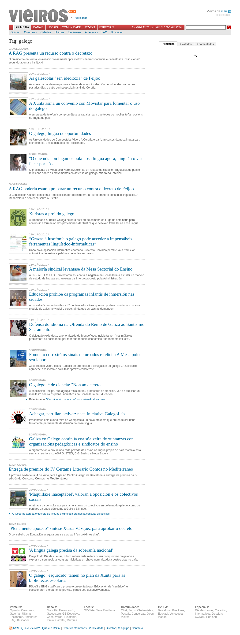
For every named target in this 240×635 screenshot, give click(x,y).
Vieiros (43, 16)
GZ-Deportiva (70, 613)
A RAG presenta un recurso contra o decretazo (51, 53)
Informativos (202, 613)
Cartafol (60, 620)
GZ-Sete (89, 610)
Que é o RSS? (51, 628)
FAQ (104, 32)
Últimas (59, 32)
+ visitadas (168, 43)
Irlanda (162, 617)
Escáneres (74, 32)
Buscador (117, 32)
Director (111, 628)
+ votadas (186, 44)
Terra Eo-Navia (105, 610)
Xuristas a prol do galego (51, 213)
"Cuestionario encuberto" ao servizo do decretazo (75, 399)
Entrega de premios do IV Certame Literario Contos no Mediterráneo (71, 469)
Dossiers (217, 613)
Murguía (72, 620)
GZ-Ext (90, 27)
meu (226, 11)
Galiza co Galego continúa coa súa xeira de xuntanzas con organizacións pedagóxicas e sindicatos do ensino (81, 441)
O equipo (123, 628)
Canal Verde (54, 617)
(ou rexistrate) (223, 15)
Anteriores (91, 32)
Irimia (50, 620)
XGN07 (199, 617)
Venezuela (176, 613)
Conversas (138, 613)
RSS (14, 628)
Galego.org (54, 613)
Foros (132, 610)
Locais (53, 27)
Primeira (22, 27)
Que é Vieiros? (30, 628)
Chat (124, 610)
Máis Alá (52, 610)
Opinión (15, 32)
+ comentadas (205, 44)
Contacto (137, 628)
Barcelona (164, 610)
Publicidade (80, 17)
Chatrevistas (145, 610)
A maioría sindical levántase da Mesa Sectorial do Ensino (80, 269)
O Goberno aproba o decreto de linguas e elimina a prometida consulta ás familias (60, 513)
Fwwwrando (66, 610)
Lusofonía (70, 617)
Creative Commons (75, 628)
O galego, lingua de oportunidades (60, 133)
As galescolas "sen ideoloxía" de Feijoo (64, 78)
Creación (220, 610)
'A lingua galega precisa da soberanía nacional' (71, 550)
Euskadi (163, 613)
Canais (38, 27)
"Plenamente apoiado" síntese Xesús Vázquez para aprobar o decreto (70, 528)
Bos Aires (178, 610)
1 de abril (211, 617)
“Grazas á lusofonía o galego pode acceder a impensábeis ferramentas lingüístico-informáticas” (80, 241)
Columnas (30, 32)
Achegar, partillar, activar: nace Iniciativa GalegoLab (77, 413)
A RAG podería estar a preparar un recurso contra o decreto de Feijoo (71, 188)
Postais (125, 613)
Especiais (106, 27)
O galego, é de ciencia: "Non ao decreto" (65, 384)
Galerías (45, 32)
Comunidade (71, 27)
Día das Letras (204, 610)
